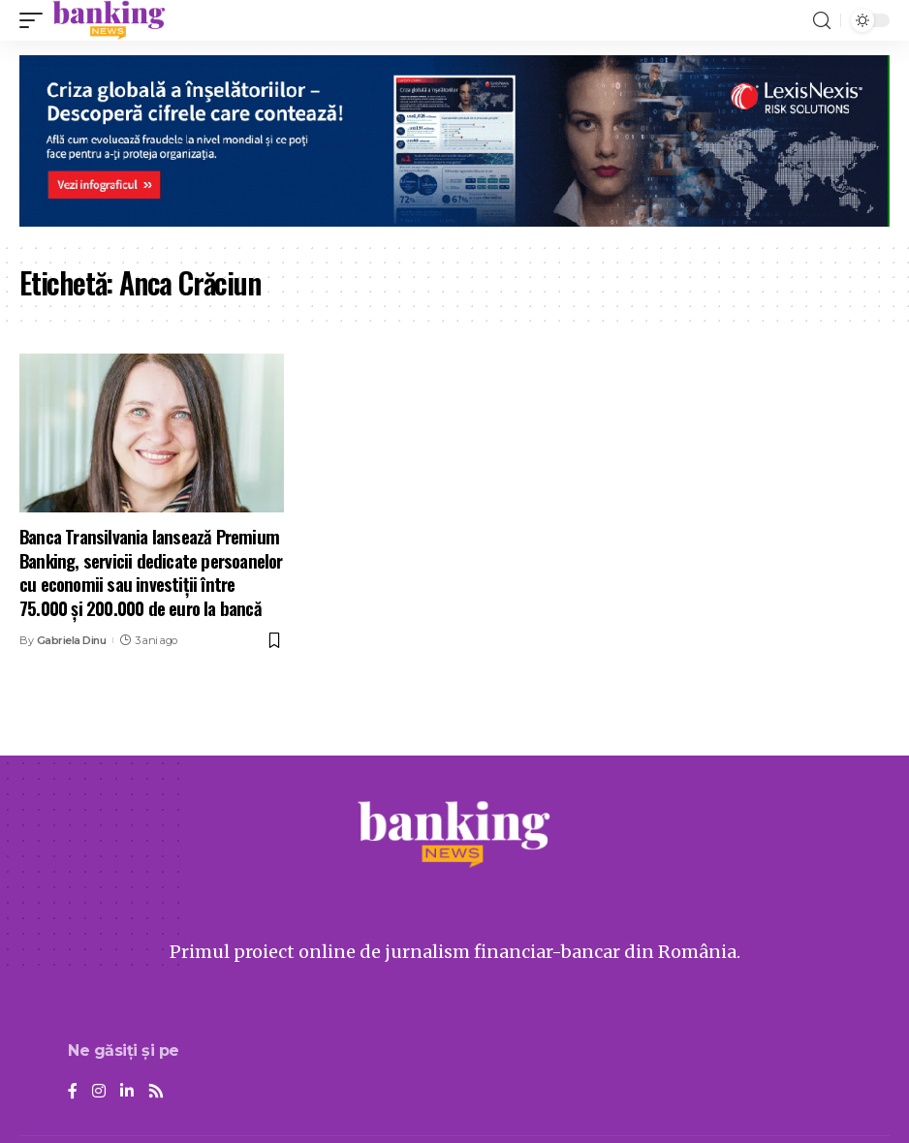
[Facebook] (73, 1092)
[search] (821, 21)
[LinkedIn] (127, 1092)
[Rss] (156, 1092)
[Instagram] (99, 1092)
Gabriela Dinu (72, 640)
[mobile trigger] (35, 20)
